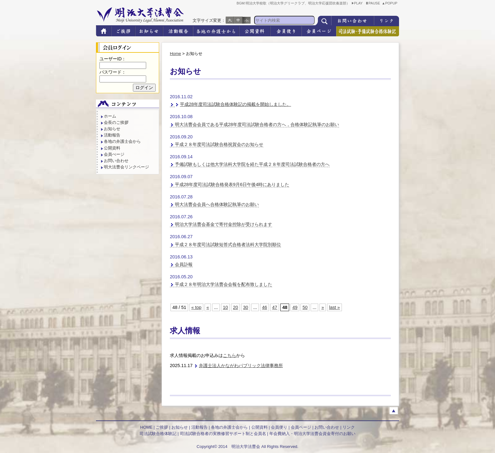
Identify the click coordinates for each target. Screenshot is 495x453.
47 (274, 307)
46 (264, 307)
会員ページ (301, 427)
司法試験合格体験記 (158, 433)
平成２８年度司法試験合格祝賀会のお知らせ (219, 144)
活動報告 (112, 135)
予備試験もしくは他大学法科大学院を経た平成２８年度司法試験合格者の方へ (252, 164)
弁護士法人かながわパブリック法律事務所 (241, 365)
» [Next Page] (322, 307)
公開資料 (112, 148)
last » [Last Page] (334, 307)
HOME (146, 427)
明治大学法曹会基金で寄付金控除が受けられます (223, 224)
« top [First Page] (196, 307)
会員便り (279, 427)
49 (294, 307)
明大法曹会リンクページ (126, 167)
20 (235, 307)
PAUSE (373, 3)
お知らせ (112, 128)
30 (245, 307)
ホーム (110, 116)
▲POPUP (390, 3)
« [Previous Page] (207, 307)
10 (225, 307)
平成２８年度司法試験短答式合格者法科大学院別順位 (228, 244)
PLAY (357, 3)
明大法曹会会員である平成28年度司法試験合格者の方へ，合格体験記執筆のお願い (257, 124)
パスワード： (112, 72)
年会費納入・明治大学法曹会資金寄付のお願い (312, 433)
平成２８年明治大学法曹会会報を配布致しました (223, 284)
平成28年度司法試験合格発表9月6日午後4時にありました (232, 184)
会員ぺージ (114, 154)
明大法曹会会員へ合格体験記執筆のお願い (217, 204)
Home (175, 53)
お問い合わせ (116, 160)
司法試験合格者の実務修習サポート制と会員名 (223, 433)
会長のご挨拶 (116, 122)
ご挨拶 (162, 427)
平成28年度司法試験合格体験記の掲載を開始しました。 (235, 104)
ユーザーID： (112, 58)
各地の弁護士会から (122, 141)
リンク (349, 427)
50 (304, 307)
